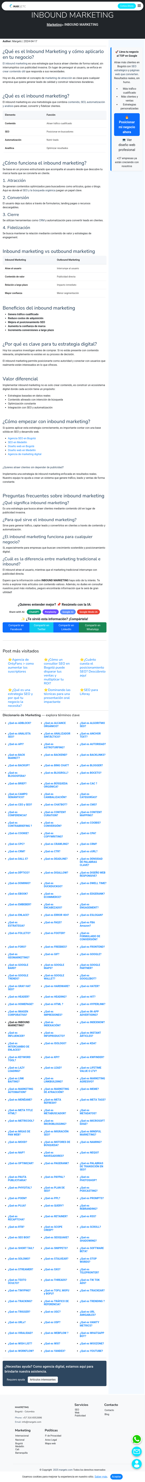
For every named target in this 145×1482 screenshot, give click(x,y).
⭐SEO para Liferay (89, 694)
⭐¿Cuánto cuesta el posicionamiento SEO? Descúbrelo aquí (93, 669)
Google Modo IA (89, 613)
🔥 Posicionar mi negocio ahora (127, 124)
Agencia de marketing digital (24, 456)
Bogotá (19, 1445)
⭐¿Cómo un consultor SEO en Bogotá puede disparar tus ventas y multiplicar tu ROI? (57, 673)
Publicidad (80, 1417)
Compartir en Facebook (16, 629)
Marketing (54, 25)
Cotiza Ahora (126, 6)
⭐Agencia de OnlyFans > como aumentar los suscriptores (21, 667)
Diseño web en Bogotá (21, 448)
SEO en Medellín (17, 444)
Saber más (101, 1476)
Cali (17, 1451)
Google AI (67, 613)
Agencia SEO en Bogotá (22, 440)
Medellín (19, 1448)
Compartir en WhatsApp (92, 629)
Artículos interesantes (43, 1381)
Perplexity (50, 613)
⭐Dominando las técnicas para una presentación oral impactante (57, 698)
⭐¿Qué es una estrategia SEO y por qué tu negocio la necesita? (20, 700)
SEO (77, 1411)
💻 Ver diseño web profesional (127, 145)
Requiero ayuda (16, 1381)
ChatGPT (34, 613)
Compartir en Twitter (41, 629)
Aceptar (116, 1476)
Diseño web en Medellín (22, 452)
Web (77, 1414)
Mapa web (50, 1445)
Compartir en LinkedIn (66, 629)
